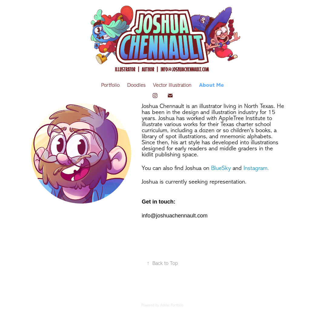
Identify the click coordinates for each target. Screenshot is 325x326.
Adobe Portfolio (171, 305)
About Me (211, 85)
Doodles (136, 85)
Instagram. (256, 168)
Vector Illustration (172, 85)
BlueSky (221, 168)
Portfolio (110, 85)
